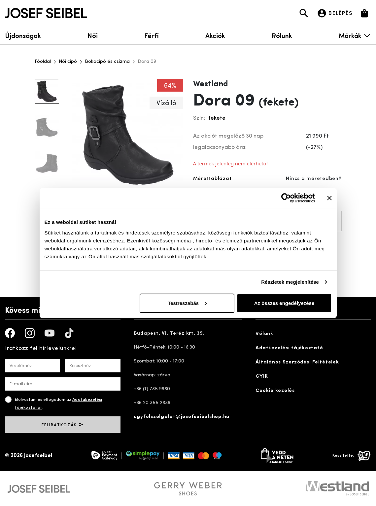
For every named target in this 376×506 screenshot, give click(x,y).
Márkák (355, 35)
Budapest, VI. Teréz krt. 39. (169, 333)
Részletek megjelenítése (290, 282)
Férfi (151, 35)
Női (92, 35)
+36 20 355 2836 (152, 403)
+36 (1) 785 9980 (152, 389)
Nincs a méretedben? (313, 178)
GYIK (262, 376)
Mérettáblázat (212, 178)
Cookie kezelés (275, 390)
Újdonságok (23, 35)
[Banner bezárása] (329, 198)
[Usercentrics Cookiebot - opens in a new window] (286, 198)
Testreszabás (187, 303)
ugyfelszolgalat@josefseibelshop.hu (182, 416)
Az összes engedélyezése (284, 303)
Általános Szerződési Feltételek (297, 362)
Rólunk (282, 35)
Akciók (215, 35)
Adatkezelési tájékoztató (289, 348)
